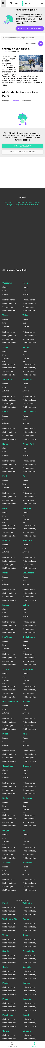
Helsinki (26, 702)
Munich (5, 983)
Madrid (26, 1015)
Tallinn (26, 315)
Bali (24, 830)
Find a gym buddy (9, 303)
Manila (5, 573)
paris (4, 52)
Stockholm (7, 380)
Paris (25, 476)
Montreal (27, 983)
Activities (5, 294)
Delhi (25, 734)
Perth (4, 476)
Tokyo (5, 315)
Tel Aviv (5, 935)
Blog (17, 202)
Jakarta (5, 669)
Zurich (5, 903)
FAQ (5, 202)
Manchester (7, 1015)
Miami (5, 999)
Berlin (5, 798)
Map (10, 3)
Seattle (5, 951)
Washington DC (9, 919)
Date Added (26, 101)
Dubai (5, 734)
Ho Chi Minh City (10, 702)
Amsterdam (28, 863)
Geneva (5, 1031)
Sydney (26, 347)
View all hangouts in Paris (22, 152)
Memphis (27, 999)
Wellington (27, 903)
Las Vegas (7, 637)
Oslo (4, 508)
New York (27, 508)
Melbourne (27, 541)
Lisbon (26, 605)
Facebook (37, 202)
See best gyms (8, 307)
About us (11, 202)
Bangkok (6, 830)
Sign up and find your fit (30, 28)
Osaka (5, 967)
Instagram (10, 205)
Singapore (27, 380)
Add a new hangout (22, 146)
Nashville (27, 967)
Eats (4, 291)
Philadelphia (28, 951)
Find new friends (8, 300)
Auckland (6, 863)
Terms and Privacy (26, 202)
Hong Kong (28, 669)
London (5, 605)
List (3, 3)
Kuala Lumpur (29, 637)
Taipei (5, 347)
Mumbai (6, 541)
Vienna (26, 919)
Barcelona (27, 798)
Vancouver (7, 283)
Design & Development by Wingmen (26, 205)
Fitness (5, 287)
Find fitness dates (9, 310)
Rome (5, 444)
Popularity (14, 101)
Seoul (5, 412)
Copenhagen (8, 766)
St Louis (26, 935)
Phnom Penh (28, 444)
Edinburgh (27, 1031)
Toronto (26, 283)
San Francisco (29, 412)
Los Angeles (28, 573)
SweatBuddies (12, 1044)
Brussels (27, 766)
